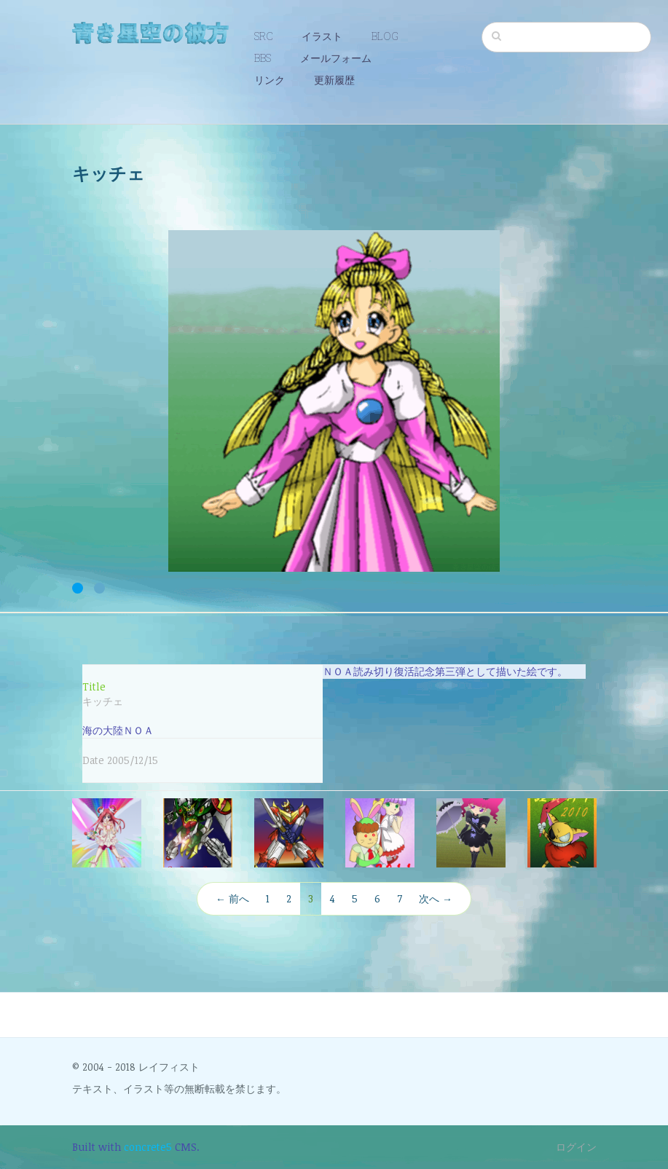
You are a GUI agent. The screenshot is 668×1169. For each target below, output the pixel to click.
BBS (262, 58)
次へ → (435, 898)
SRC (263, 36)
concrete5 (148, 1147)
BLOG (385, 36)
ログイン (576, 1147)
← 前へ (232, 898)
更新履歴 (334, 80)
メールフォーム (336, 58)
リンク (269, 80)
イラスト (322, 36)
